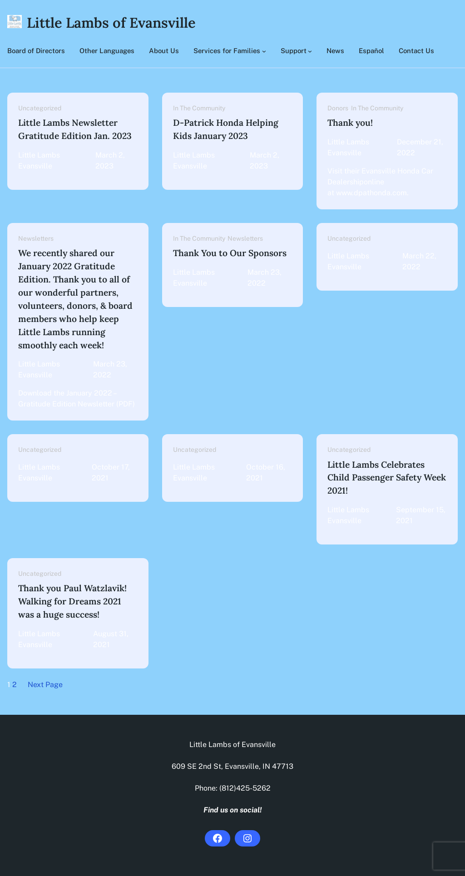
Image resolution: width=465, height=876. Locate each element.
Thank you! (350, 122)
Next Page (45, 684)
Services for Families (226, 50)
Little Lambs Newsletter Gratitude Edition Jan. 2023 (75, 129)
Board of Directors (36, 50)
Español (371, 50)
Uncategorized (39, 108)
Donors (337, 108)
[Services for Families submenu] (264, 51)
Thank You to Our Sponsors (230, 252)
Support (294, 50)
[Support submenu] (310, 51)
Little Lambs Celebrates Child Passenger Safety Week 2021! (386, 477)
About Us (164, 50)
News (335, 50)
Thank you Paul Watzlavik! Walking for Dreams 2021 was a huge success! (72, 601)
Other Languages (106, 50)
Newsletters (36, 238)
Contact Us (416, 50)
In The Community (199, 108)
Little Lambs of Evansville (111, 22)
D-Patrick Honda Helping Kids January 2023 (225, 129)
